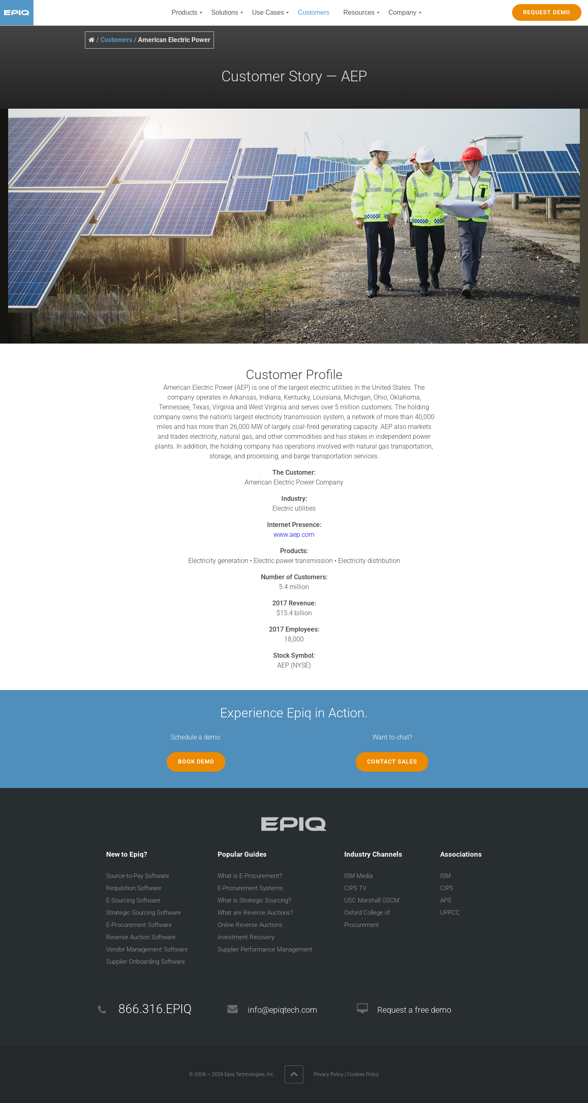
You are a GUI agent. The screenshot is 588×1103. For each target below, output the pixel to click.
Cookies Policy (363, 1074)
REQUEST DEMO (546, 12)
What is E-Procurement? (250, 876)
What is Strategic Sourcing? (254, 900)
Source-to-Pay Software (137, 876)
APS (445, 900)
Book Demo (196, 761)
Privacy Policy (328, 1074)
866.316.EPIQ (155, 1009)
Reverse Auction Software (141, 937)
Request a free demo (414, 1010)
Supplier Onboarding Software (145, 961)
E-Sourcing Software (133, 900)
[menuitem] (184, 12)
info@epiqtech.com (282, 1010)
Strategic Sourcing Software (143, 912)
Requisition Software (133, 888)
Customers (116, 40)
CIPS (446, 888)
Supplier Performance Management (265, 949)
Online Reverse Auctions (250, 925)
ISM (445, 876)
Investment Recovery (246, 937)
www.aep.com (294, 534)
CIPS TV (355, 888)
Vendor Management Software (147, 949)
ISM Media (358, 876)
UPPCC (450, 912)
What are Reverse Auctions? (255, 912)
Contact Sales (392, 761)
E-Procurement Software (139, 925)
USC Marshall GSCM (371, 900)
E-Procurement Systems (250, 888)
